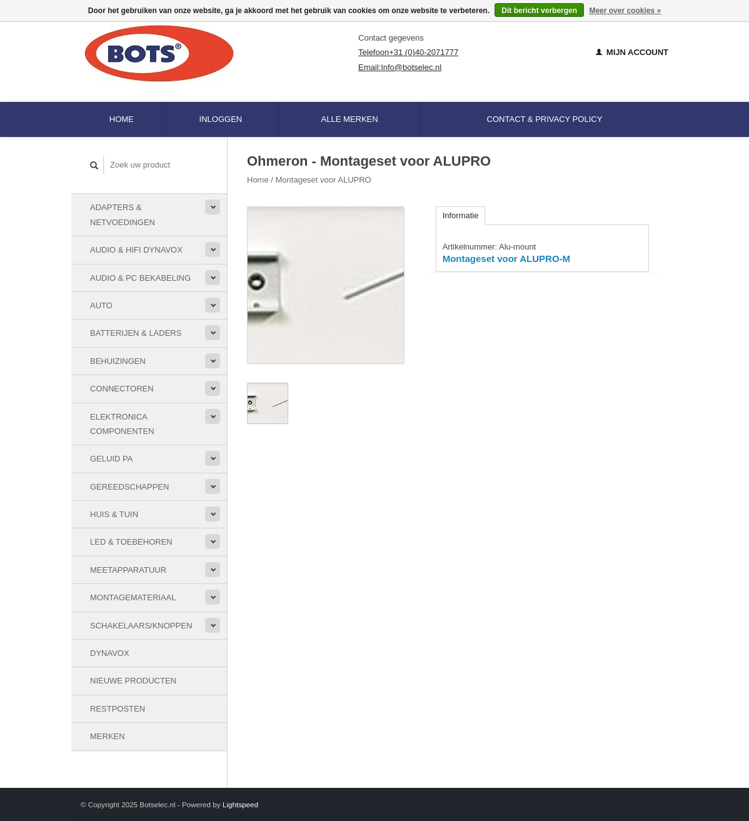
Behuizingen (118, 361)
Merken (107, 736)
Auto (101, 305)
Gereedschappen (129, 486)
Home (121, 119)
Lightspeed (240, 804)
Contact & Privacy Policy (545, 119)
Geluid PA (111, 458)
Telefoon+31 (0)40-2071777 (408, 52)
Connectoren (122, 388)
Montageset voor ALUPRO (323, 179)
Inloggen (221, 119)
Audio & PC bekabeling (140, 278)
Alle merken (349, 119)
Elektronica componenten (122, 424)
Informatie (461, 215)
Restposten (117, 708)
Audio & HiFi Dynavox (136, 249)
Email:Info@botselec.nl (399, 67)
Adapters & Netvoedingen (122, 214)
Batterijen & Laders (135, 333)
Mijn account (632, 52)
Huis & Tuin (114, 514)
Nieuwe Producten (133, 680)
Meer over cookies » (625, 10)
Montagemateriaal (133, 597)
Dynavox (109, 653)
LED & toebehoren (131, 541)
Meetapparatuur (128, 570)
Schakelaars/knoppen (141, 625)
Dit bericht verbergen (539, 10)
